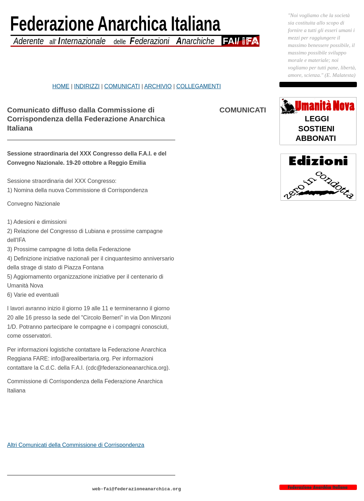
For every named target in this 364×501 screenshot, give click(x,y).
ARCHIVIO (158, 86)
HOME (60, 86)
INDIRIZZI (87, 86)
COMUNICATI (122, 86)
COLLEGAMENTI (198, 86)
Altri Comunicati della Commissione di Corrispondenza (75, 445)
